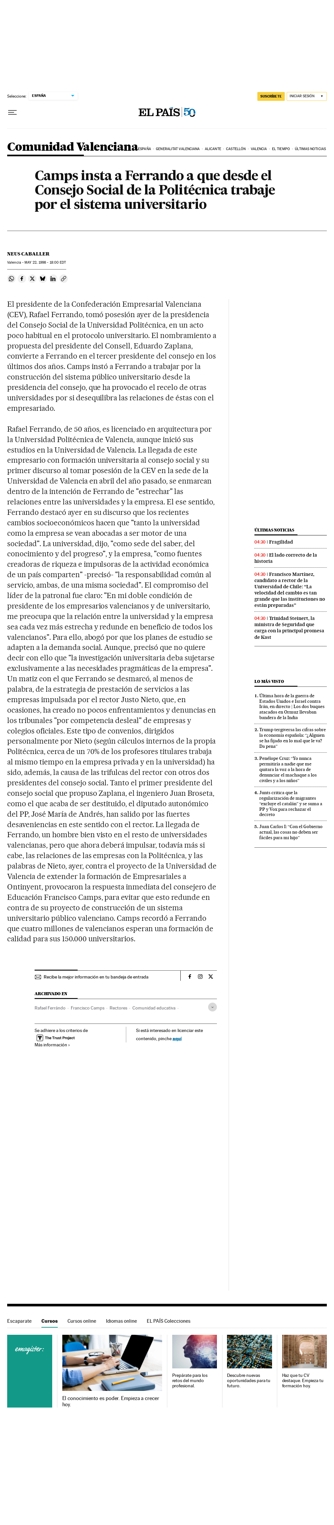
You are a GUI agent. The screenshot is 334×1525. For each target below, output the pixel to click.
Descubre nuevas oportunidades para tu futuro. (248, 1380)
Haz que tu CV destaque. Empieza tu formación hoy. (303, 1380)
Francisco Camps (87, 1007)
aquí (177, 1038)
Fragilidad (281, 542)
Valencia (259, 149)
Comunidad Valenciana (72, 147)
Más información (52, 1044)
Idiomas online (121, 1321)
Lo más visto (269, 681)
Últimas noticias (310, 149)
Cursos (49, 1321)
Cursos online (82, 1321)
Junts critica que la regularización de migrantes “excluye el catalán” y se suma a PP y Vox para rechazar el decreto (290, 803)
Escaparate (19, 1321)
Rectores (118, 1007)
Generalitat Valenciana (178, 149)
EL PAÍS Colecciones (168, 1321)
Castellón (236, 149)
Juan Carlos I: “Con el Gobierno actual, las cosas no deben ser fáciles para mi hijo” (291, 832)
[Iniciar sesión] (307, 96)
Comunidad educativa (153, 1007)
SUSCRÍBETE (271, 96)
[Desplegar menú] (12, 112)
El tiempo (281, 149)
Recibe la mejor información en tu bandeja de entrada (96, 976)
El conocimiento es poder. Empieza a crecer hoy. (110, 1401)
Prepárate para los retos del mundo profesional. (190, 1380)
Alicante (213, 149)
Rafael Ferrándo (50, 1007)
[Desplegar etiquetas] (212, 1007)
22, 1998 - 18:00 (45, 262)
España (144, 149)
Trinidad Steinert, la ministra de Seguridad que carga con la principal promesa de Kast (289, 627)
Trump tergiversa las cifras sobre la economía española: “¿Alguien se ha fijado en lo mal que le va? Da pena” (292, 738)
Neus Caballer (28, 254)
